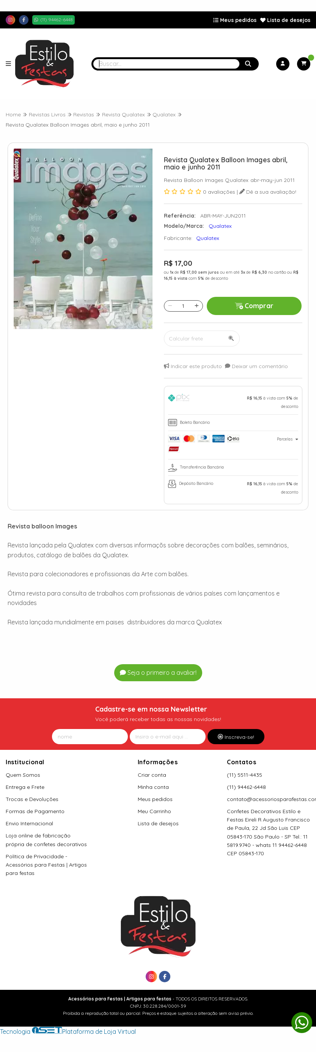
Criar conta (152, 774)
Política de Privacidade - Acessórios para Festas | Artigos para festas (46, 864)
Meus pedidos (234, 20)
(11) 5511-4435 (244, 774)
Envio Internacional (29, 823)
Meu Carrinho (154, 811)
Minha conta (153, 787)
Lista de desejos (285, 20)
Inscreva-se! (236, 737)
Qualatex (207, 238)
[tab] (233, 402)
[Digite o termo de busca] (166, 64)
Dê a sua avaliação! (267, 191)
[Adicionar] (197, 306)
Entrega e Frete (25, 787)
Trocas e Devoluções (32, 799)
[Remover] (170, 306)
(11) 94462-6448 (246, 787)
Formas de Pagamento (35, 811)
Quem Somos (23, 774)
